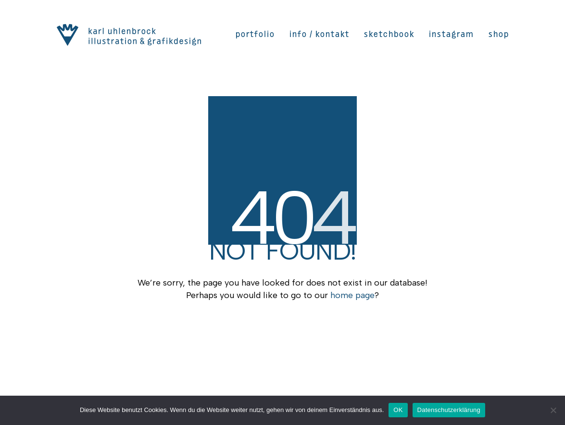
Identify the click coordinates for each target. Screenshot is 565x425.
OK (397, 409)
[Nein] (553, 410)
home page (352, 295)
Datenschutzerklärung (448, 409)
